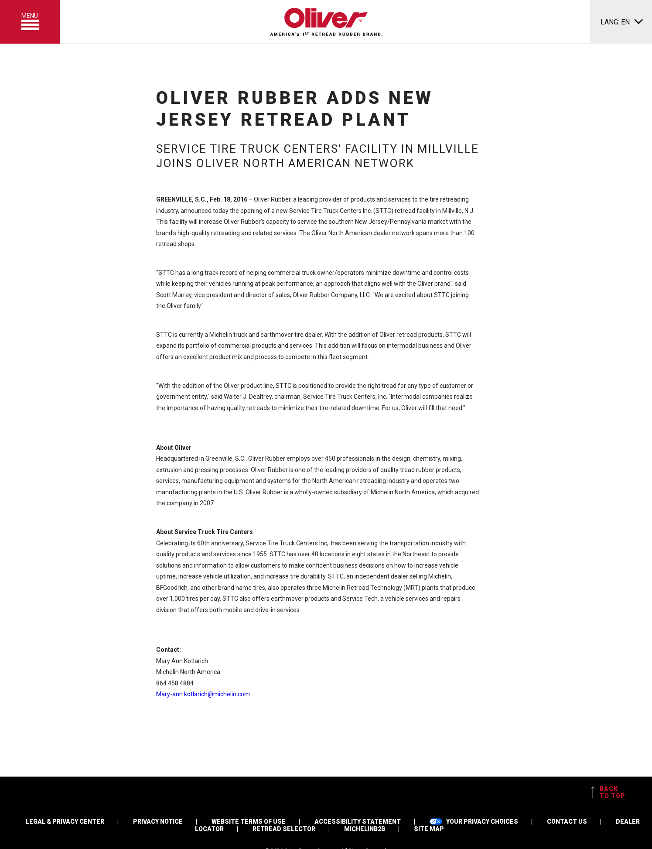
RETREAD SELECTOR (284, 828)
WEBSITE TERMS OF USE (249, 821)
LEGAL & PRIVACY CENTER (65, 821)
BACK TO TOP (608, 792)
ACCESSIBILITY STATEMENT (357, 821)
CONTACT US (567, 821)
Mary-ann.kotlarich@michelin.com (203, 694)
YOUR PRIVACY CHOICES (474, 821)
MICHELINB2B (364, 828)
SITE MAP (429, 828)
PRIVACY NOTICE (158, 821)
